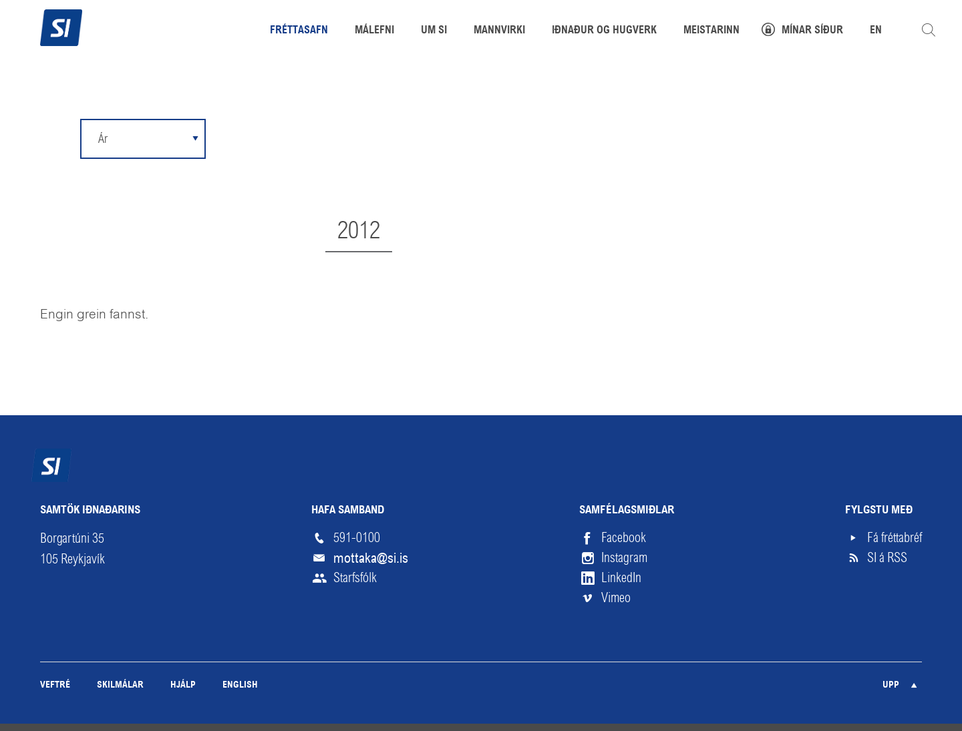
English (240, 685)
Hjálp (183, 685)
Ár (103, 139)
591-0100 (356, 537)
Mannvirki (499, 30)
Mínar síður (812, 30)
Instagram (624, 557)
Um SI (434, 30)
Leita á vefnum (929, 30)
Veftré (55, 685)
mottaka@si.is (370, 558)
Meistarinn (711, 30)
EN (876, 30)
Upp (891, 685)
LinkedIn (621, 577)
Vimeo (616, 597)
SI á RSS (887, 557)
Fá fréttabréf (894, 537)
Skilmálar (120, 685)
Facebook (623, 537)
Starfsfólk (355, 577)
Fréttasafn (299, 30)
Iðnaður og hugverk (604, 30)
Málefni (374, 30)
